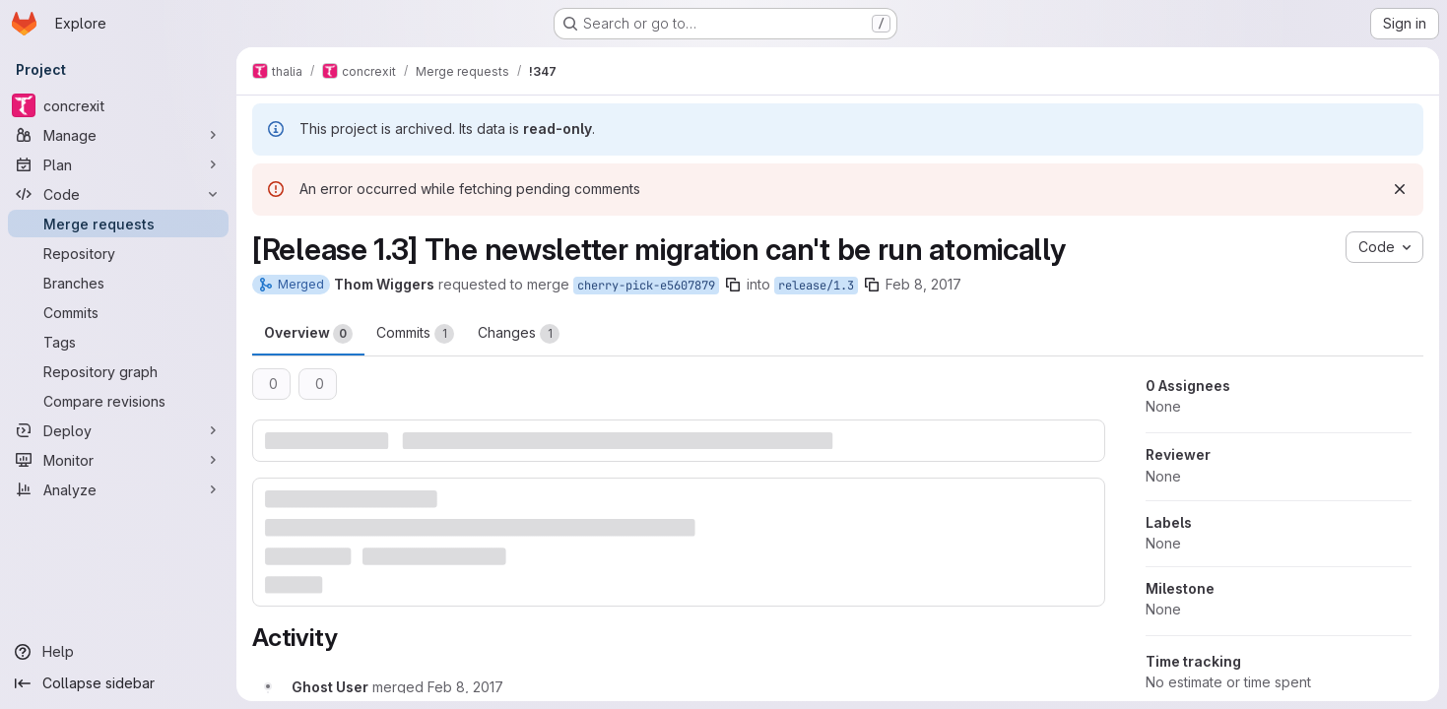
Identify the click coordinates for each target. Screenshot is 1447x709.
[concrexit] (118, 105)
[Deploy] (118, 430)
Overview (308, 334)
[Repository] (118, 253)
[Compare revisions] (118, 401)
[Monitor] (118, 460)
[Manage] (118, 135)
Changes (518, 334)
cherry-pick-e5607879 (646, 285)
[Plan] (118, 164)
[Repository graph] (118, 371)
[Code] (118, 194)
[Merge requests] (118, 223)
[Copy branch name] (733, 284)
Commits (415, 334)
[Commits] (118, 312)
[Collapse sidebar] (118, 683)
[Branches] (118, 282)
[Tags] (118, 341)
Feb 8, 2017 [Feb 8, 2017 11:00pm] (923, 284)
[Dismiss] (1400, 189)
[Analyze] (118, 489)
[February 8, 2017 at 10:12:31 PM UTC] (465, 686)
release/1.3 (816, 285)
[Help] (118, 652)
